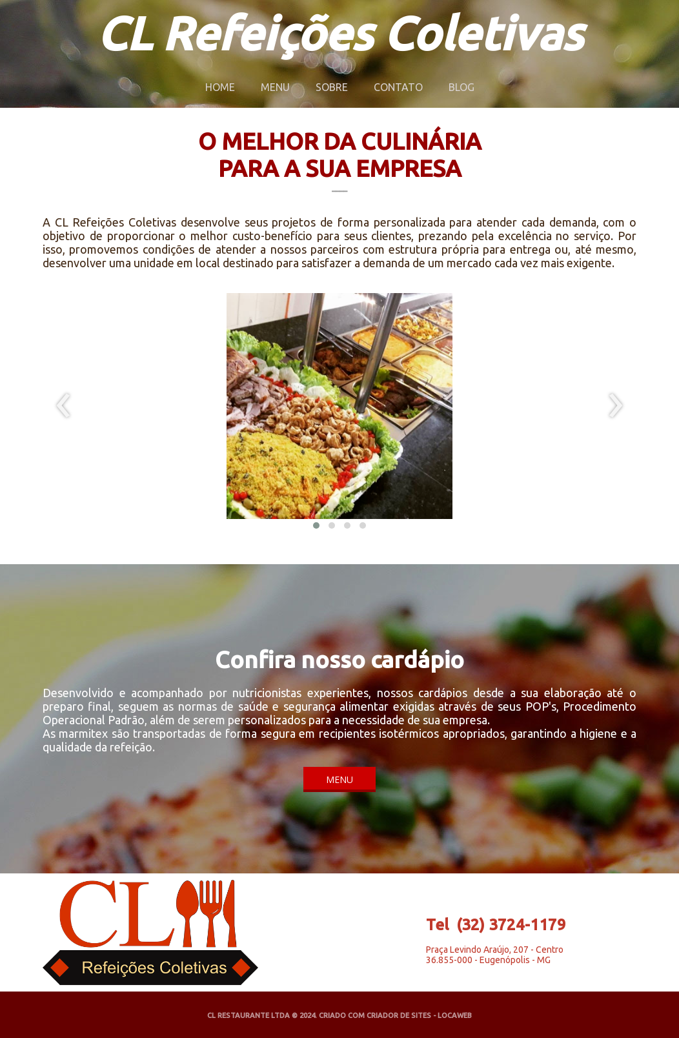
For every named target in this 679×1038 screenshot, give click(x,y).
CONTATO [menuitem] (398, 87)
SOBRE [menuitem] (332, 87)
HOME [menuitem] (220, 87)
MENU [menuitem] (275, 87)
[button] (316, 525)
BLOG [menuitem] (461, 87)
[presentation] (64, 406)
